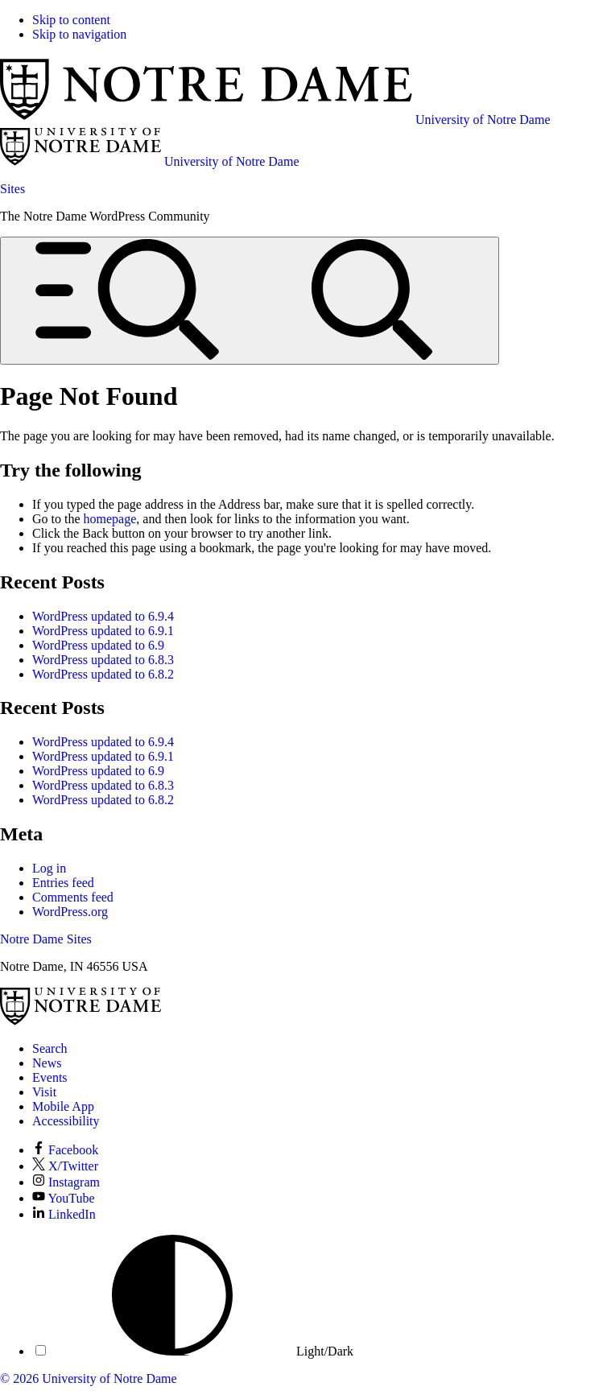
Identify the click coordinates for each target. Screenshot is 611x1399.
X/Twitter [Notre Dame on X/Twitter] (65, 1166)
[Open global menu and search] (249, 301)
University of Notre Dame (109, 1378)
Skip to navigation (79, 34)
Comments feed (73, 897)
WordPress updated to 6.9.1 (103, 631)
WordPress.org (70, 911)
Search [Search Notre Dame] (50, 1048)
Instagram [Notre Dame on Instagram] (66, 1182)
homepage (110, 519)
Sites (12, 189)
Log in (49, 868)
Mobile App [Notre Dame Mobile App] (63, 1106)
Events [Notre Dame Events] (50, 1077)
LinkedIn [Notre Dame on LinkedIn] (64, 1214)
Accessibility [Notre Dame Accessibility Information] (66, 1121)
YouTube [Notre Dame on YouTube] (63, 1198)
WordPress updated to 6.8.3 (103, 659)
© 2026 (19, 1378)
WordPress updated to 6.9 (98, 645)
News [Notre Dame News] (46, 1063)
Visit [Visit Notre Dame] (44, 1092)
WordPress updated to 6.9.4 (103, 616)
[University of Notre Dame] (80, 1021)
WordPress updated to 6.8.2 (103, 674)
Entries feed (63, 882)
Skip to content (71, 20)
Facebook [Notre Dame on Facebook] (65, 1150)
